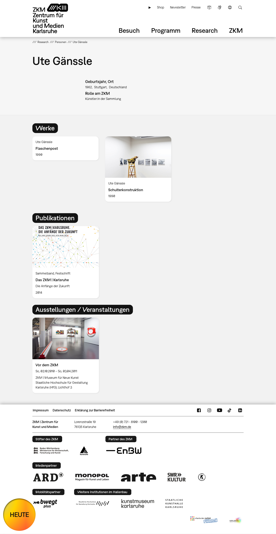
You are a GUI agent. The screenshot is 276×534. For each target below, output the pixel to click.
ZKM (236, 30)
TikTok (229, 410)
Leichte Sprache (209, 7)
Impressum (41, 410)
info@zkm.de (122, 427)
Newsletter (178, 7)
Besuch (129, 30)
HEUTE (19, 514)
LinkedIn (240, 410)
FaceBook (198, 410)
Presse (196, 7)
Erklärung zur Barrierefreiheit (95, 410)
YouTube (219, 410)
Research (205, 30)
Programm (165, 30)
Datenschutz (62, 410)
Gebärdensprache (219, 7)
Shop (160, 7)
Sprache (229, 7)
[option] (65, 148)
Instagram (209, 410)
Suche (240, 7)
